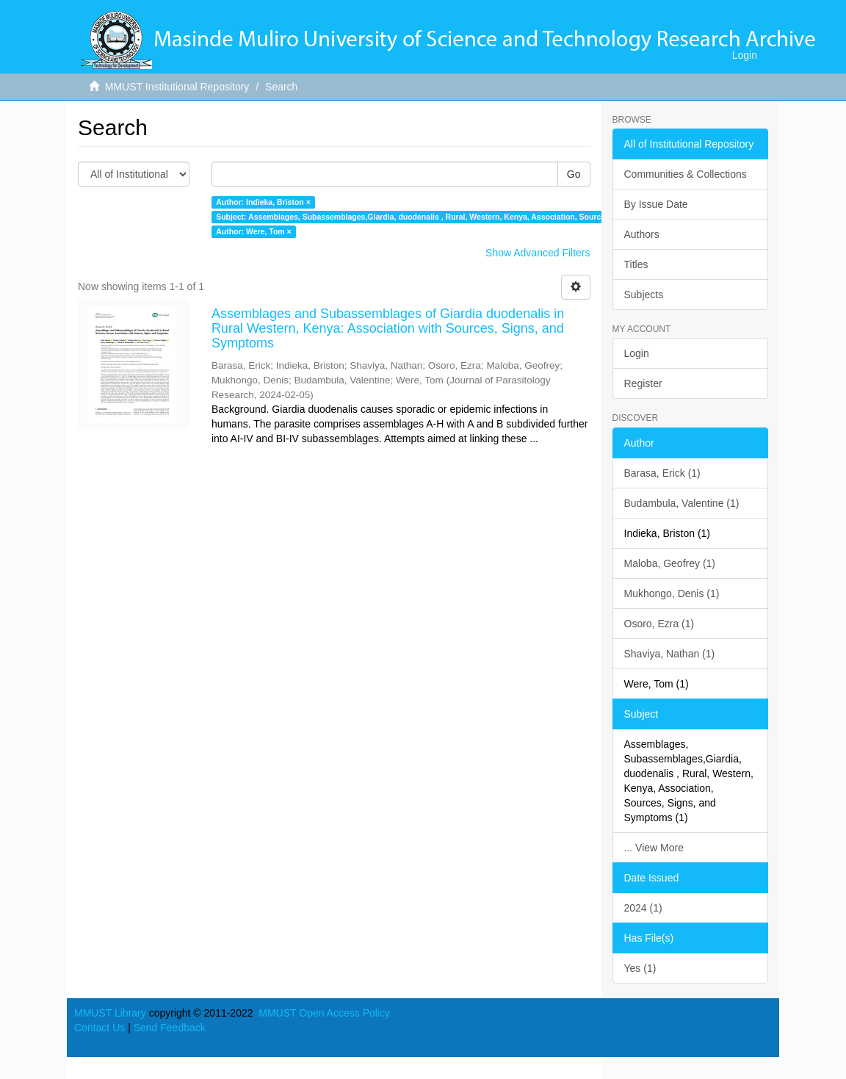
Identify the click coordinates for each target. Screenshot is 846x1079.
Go (574, 174)
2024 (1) (643, 908)
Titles (636, 264)
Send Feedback (170, 1027)
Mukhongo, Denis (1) (672, 593)
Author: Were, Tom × (254, 231)
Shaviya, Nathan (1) (669, 654)
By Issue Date (656, 204)
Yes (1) (640, 968)
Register (643, 383)
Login (636, 353)
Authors (641, 234)
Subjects (644, 294)
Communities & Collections (685, 174)
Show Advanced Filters (537, 253)
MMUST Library (110, 1013)
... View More (654, 848)
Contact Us (99, 1027)
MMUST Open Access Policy (324, 1013)
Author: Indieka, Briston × (263, 202)
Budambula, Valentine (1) (682, 503)
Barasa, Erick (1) (662, 473)
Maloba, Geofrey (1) (670, 563)
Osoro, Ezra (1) (659, 623)
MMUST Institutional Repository (177, 87)
